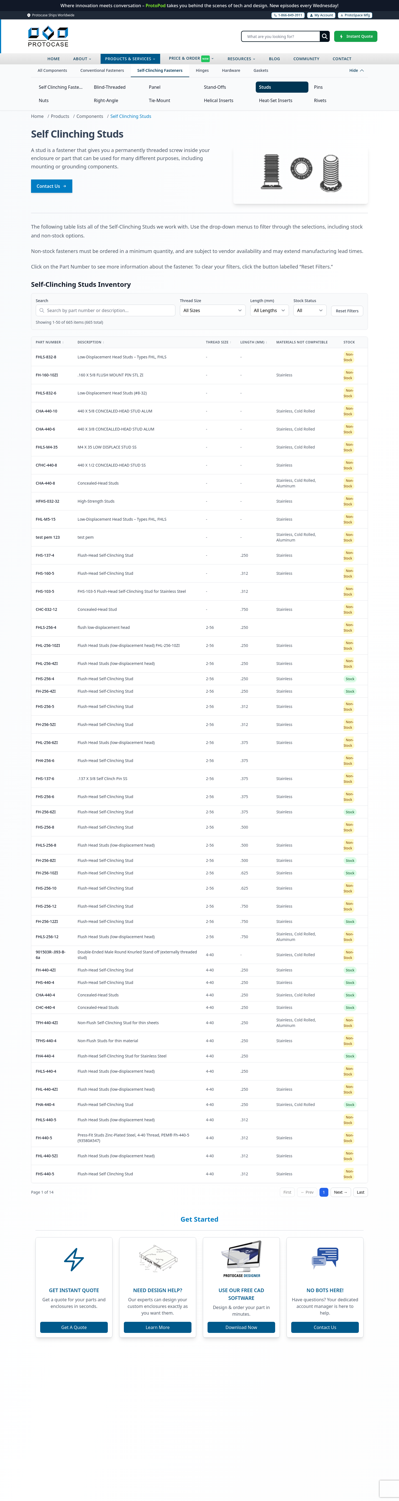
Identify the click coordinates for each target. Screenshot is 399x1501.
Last (360, 1192)
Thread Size (190, 300)
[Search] (285, 36)
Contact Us (52, 186)
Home (37, 116)
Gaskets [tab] (261, 70)
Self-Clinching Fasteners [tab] (160, 70)
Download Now (241, 1327)
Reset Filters (347, 310)
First (287, 1192)
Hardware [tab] (231, 70)
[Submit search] (325, 36)
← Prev (307, 1192)
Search (42, 300)
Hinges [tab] (202, 70)
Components (89, 116)
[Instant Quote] (355, 36)
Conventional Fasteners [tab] (102, 70)
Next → (340, 1192)
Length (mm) (262, 300)
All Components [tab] (52, 70)
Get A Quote (74, 1327)
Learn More (158, 1327)
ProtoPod (156, 5)
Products (60, 116)
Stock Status (304, 300)
